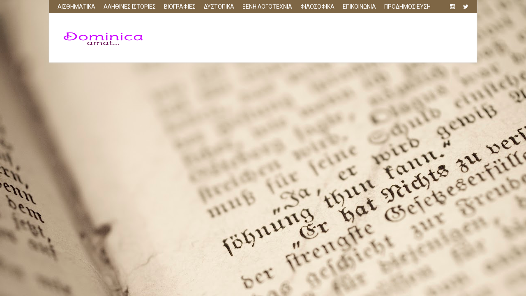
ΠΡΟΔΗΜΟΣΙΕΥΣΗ (407, 6)
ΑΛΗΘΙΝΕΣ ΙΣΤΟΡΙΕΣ (130, 6)
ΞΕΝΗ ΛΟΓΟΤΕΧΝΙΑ (267, 6)
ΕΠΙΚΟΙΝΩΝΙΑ (359, 6)
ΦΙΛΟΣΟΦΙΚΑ (317, 6)
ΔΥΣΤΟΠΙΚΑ (219, 6)
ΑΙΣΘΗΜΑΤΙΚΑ (76, 6)
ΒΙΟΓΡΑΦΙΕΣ (180, 6)
